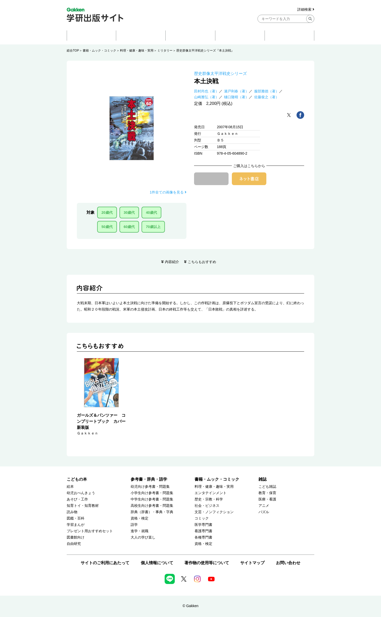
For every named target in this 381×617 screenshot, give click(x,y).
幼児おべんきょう (81, 493)
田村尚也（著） (206, 91)
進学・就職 (139, 531)
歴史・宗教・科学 (209, 499)
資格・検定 (139, 518)
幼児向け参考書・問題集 (150, 487)
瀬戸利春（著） (236, 91)
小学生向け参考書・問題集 (152, 493)
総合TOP (73, 50)
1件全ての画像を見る (168, 192)
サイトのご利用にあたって (105, 563)
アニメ (263, 506)
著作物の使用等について (206, 563)
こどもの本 (77, 479)
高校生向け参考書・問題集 (152, 506)
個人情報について (157, 563)
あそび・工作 (77, 499)
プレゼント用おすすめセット (90, 531)
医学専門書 (203, 525)
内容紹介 (172, 262)
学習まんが (75, 525)
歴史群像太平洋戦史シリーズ (220, 73)
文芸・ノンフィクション (214, 512)
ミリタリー (164, 50)
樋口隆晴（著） (236, 97)
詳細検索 (305, 9)
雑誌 (262, 479)
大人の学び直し (143, 537)
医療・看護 (267, 499)
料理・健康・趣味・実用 (136, 50)
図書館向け (75, 537)
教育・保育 (267, 493)
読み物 (72, 512)
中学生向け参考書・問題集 (152, 499)
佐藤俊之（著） (266, 97)
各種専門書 (203, 537)
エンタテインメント (211, 493)
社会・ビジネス (207, 506)
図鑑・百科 (75, 518)
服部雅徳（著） (266, 91)
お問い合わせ (288, 563)
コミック (202, 518)
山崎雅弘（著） (206, 97)
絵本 (70, 487)
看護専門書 (203, 531)
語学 (134, 525)
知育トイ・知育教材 (83, 506)
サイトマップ (252, 563)
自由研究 (74, 544)
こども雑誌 (267, 487)
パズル (263, 512)
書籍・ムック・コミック (99, 50)
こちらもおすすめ (202, 262)
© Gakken (190, 606)
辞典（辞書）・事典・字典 (152, 512)
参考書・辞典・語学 (149, 479)
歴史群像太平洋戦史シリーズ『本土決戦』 (205, 50)
